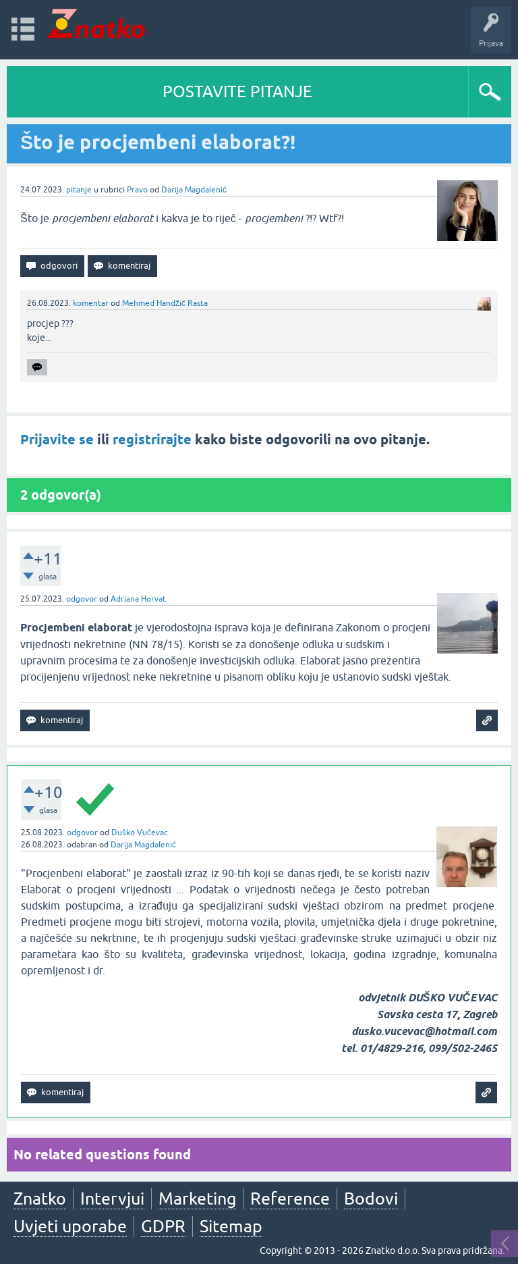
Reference (290, 1198)
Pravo (137, 189)
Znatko (39, 1198)
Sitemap (231, 1226)
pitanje (79, 189)
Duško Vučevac (139, 832)
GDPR (163, 1226)
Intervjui (112, 1198)
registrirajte (152, 439)
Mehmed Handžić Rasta (165, 303)
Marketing (197, 1198)
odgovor (81, 599)
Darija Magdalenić (194, 189)
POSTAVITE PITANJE (237, 91)
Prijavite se (57, 439)
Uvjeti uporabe (70, 1226)
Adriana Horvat (138, 599)
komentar (91, 303)
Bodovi (371, 1198)
